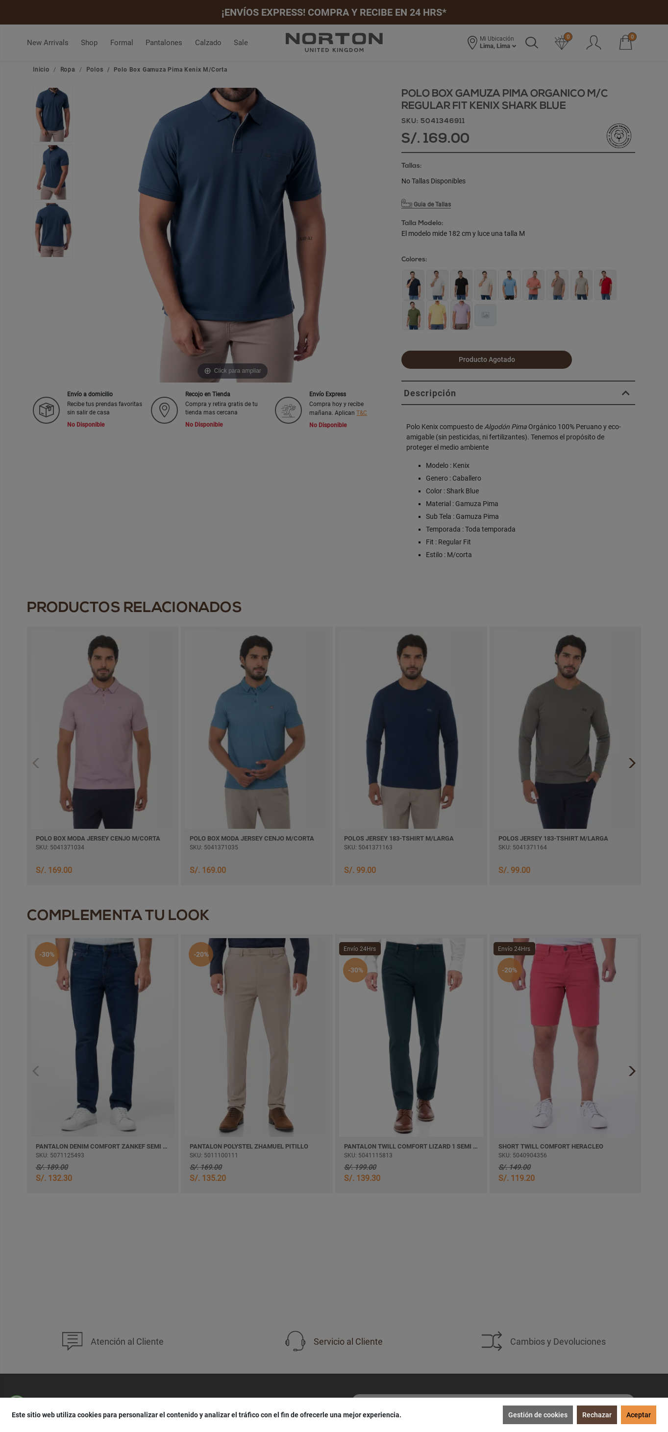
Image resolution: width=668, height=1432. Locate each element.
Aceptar (638, 1415)
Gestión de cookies (538, 1415)
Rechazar (597, 1415)
